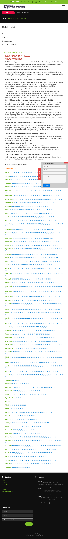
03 (60, 190)
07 (37, 172)
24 (19, 179)
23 (10, 172)
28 (15, 179)
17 (20, 172)
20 (14, 172)
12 (30, 172)
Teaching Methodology (7, 491)
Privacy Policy (39, 535)
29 (16, 186)
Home (4, 19)
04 (58, 190)
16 (22, 172)
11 (32, 172)
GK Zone (6, 37)
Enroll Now (55, 2)
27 (21, 190)
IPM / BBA (4, 487)
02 (5, 192)
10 (32, 176)
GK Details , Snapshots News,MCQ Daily (16, 164)
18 (18, 172)
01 (7, 192)
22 (16, 176)
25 (12, 176)
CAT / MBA (4, 482)
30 (13, 179)
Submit (46, 185)
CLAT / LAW (5, 484)
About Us (4, 489)
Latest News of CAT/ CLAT (11, 45)
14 (26, 172)
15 (24, 172)
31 (11, 179)
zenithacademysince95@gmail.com (52, 491)
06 (55, 190)
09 (34, 172)
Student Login (44, 2)
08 (35, 172)
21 (12, 172)
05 (56, 190)
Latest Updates (8, 41)
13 (28, 172)
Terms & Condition (29, 535)
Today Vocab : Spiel (23, 12)
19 (16, 172)
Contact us (7, 34)
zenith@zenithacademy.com (51, 490)
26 (10, 176)
